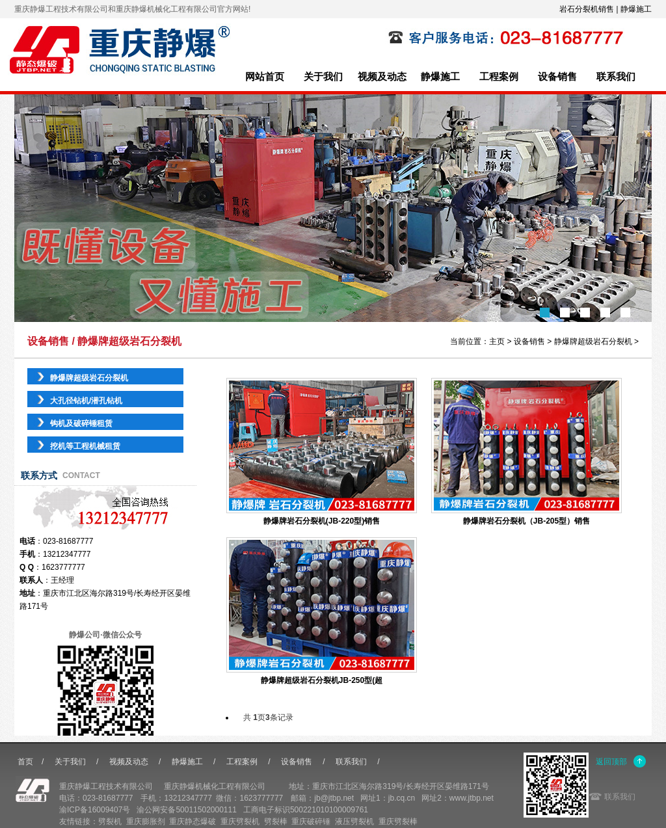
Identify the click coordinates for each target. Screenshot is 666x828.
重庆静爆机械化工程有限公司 (214, 786)
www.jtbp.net (471, 798)
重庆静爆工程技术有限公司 (106, 786)
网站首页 (264, 77)
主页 (497, 341)
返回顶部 (611, 761)
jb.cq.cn (401, 798)
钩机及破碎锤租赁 (81, 423)
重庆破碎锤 (310, 821)
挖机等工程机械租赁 (85, 446)
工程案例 (498, 77)
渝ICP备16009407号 (94, 809)
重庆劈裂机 (240, 821)
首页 (25, 761)
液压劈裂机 (354, 821)
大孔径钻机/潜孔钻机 (86, 400)
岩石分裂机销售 (586, 9)
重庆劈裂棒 (398, 821)
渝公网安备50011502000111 (186, 809)
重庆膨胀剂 (145, 821)
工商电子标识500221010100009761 (305, 809)
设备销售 (557, 77)
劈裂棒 (275, 821)
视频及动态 (382, 77)
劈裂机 (110, 821)
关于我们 (323, 77)
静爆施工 (636, 9)
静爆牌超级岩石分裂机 (593, 341)
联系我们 (615, 77)
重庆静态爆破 (192, 821)
